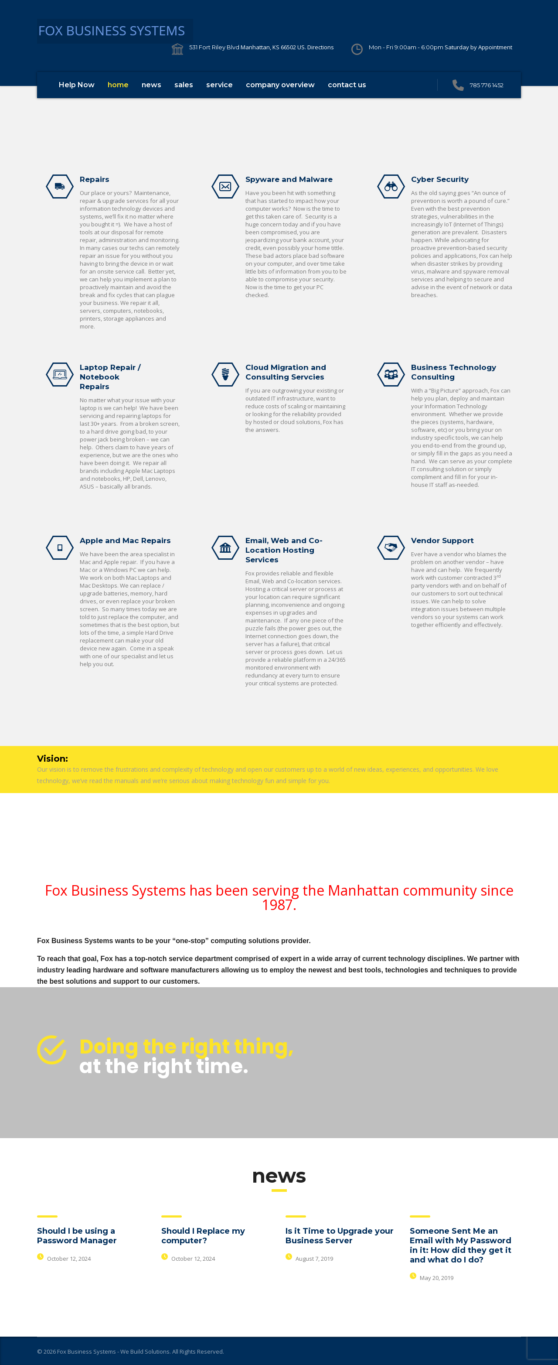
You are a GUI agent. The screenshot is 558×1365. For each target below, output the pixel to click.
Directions (320, 47)
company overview (280, 85)
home (118, 85)
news (151, 85)
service (219, 85)
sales (183, 85)
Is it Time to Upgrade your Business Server (340, 1235)
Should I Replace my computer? (203, 1235)
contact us (347, 85)
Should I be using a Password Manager (77, 1235)
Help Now (77, 85)
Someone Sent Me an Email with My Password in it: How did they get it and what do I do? (460, 1245)
